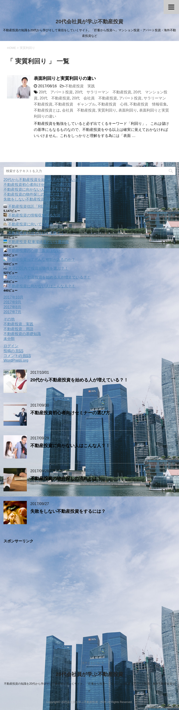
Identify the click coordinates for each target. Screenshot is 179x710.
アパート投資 (130, 98)
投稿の (13, 351)
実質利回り (107, 110)
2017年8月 (12, 307)
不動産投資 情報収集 (148, 104)
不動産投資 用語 (18, 329)
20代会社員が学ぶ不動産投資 (89, 21)
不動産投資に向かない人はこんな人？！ (37, 189)
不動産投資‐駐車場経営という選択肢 (38, 242)
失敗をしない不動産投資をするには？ (35, 199)
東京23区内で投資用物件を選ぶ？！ (38, 268)
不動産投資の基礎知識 (22, 334)
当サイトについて (93, 663)
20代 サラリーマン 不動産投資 (103, 92)
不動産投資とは (47, 110)
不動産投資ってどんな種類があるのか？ (41, 260)
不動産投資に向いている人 (30, 224)
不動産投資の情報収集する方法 (34, 215)
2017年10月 (13, 297)
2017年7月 (12, 312)
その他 (9, 319)
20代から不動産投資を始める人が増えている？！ (44, 180)
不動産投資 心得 (112, 104)
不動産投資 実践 (80, 86)
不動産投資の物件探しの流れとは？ (33, 194)
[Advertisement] (89, 595)
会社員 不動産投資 (79, 110)
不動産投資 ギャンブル (75, 104)
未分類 (9, 339)
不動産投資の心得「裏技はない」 (36, 251)
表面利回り (127, 110)
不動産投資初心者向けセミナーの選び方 (37, 185)
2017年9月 (12, 302)
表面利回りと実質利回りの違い (65, 78)
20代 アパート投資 (56, 92)
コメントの (17, 356)
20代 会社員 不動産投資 (94, 98)
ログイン (10, 346)
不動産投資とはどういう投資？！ (36, 233)
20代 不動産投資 (55, 98)
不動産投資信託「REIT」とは (33, 206)
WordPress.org (15, 360)
